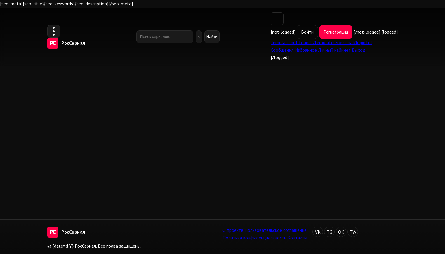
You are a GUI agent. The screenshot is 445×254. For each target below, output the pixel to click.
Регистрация (336, 32)
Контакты (297, 238)
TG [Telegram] (329, 232)
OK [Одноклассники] (341, 232)
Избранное (306, 50)
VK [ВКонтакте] (318, 232)
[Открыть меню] (53, 31)
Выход (359, 50)
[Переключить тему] (277, 18)
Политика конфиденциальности (254, 238)
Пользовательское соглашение (275, 230)
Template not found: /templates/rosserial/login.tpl (321, 42)
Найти (212, 36)
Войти (307, 32)
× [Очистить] (199, 36)
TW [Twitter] (353, 232)
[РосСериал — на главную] (66, 43)
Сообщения (283, 50)
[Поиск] (164, 36)
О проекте (232, 230)
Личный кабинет (334, 50)
